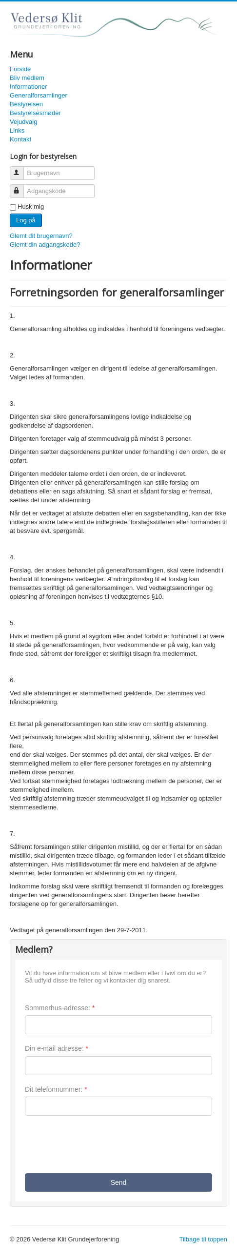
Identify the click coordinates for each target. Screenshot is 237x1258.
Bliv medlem (27, 77)
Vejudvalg (23, 121)
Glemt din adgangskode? (45, 244)
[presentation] (99, 1144)
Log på (26, 220)
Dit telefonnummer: (56, 1089)
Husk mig (31, 206)
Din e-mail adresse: (56, 1048)
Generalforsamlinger (38, 95)
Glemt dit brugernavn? (41, 235)
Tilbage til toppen (203, 1239)
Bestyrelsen (26, 104)
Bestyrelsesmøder (35, 113)
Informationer (28, 86)
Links (17, 130)
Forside (20, 69)
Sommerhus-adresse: (60, 1008)
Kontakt (20, 139)
